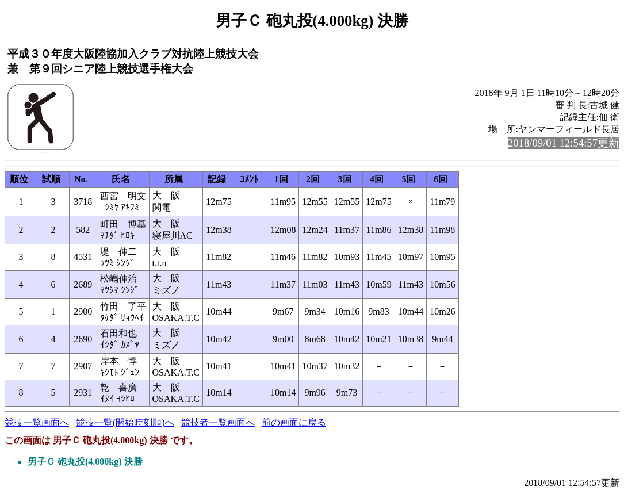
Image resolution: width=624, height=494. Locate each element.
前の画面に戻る (294, 422)
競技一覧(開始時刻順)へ (125, 422)
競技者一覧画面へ (218, 422)
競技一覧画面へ (37, 422)
